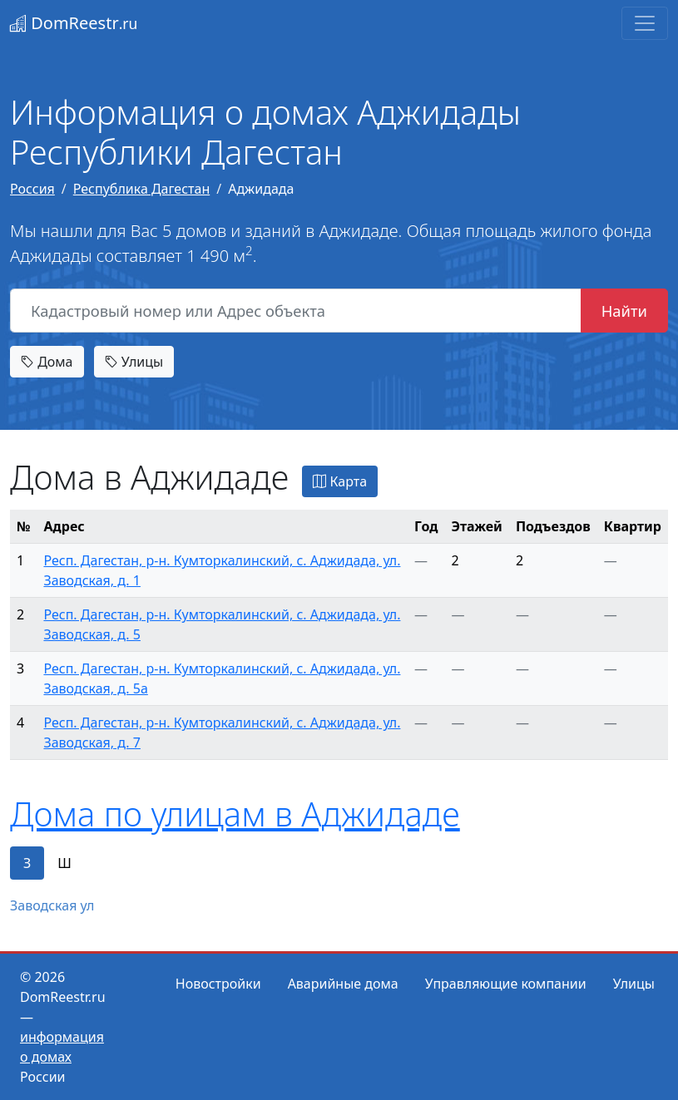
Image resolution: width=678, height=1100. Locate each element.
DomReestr (73, 23)
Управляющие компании (505, 983)
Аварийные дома (343, 983)
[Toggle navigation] (644, 23)
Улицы (134, 362)
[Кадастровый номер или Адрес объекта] (295, 311)
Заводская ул (52, 905)
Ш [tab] (64, 863)
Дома (47, 362)
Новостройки (218, 983)
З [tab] (27, 863)
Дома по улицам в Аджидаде (235, 813)
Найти (624, 310)
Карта (340, 481)
